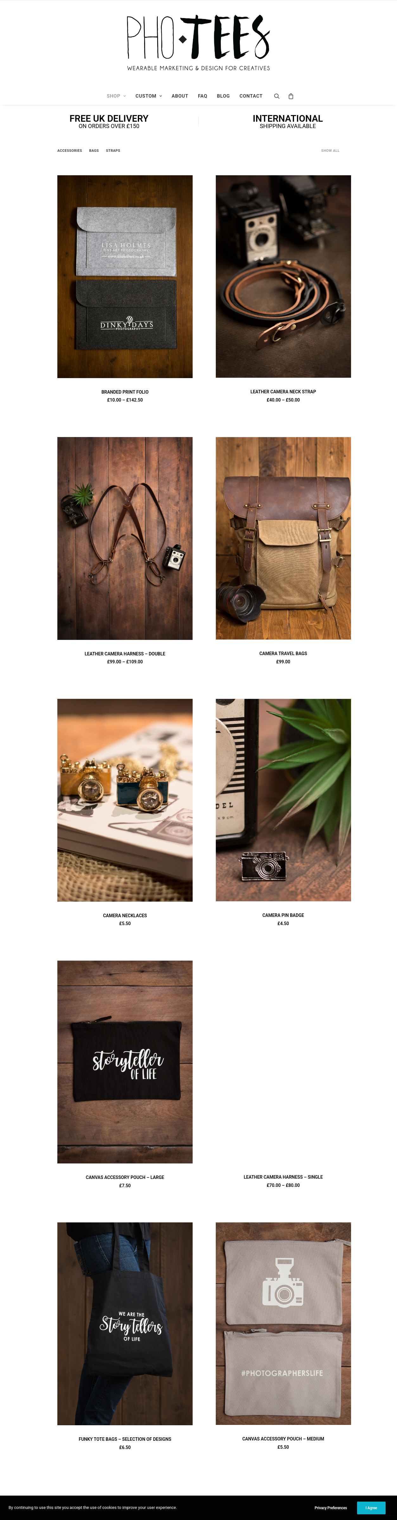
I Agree (371, 1513)
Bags (94, 150)
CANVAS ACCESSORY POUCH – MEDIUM (283, 1438)
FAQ (202, 96)
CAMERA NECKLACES (125, 915)
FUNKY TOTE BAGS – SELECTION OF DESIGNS (125, 1439)
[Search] (279, 96)
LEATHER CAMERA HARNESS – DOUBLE (125, 653)
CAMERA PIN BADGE (283, 915)
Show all (330, 150)
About (180, 96)
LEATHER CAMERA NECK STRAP (283, 391)
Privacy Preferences (331, 1513)
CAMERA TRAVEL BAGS (283, 653)
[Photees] (198, 44)
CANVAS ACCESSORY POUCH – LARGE (125, 1177)
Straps (113, 150)
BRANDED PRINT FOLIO (125, 392)
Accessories (69, 150)
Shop (116, 96)
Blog (223, 96)
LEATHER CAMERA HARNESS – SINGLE (283, 1177)
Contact (251, 96)
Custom (149, 96)
